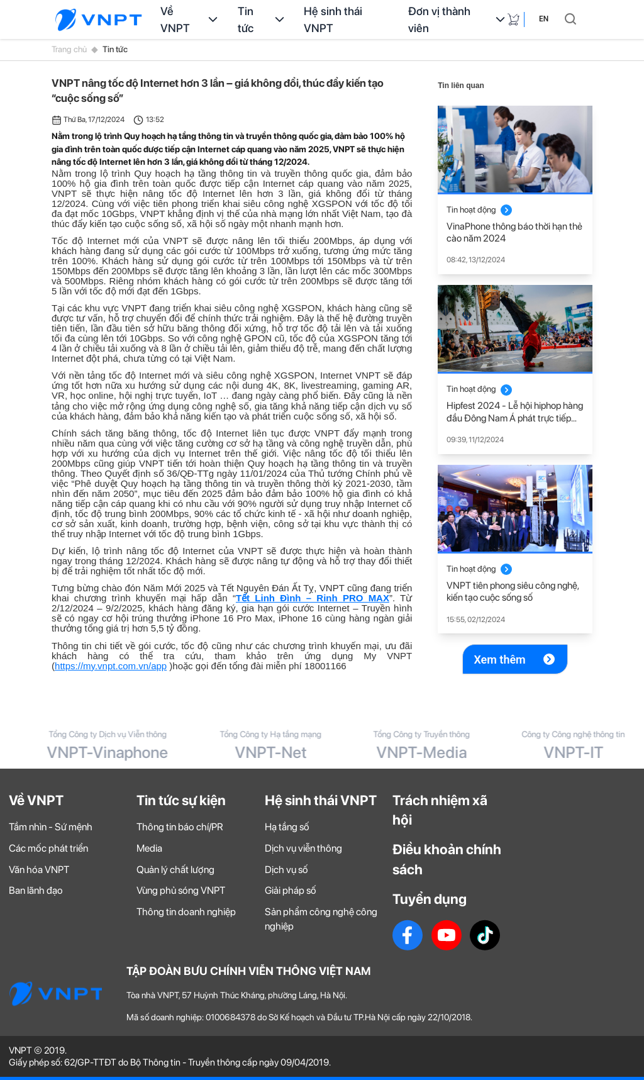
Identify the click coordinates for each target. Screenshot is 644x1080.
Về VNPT (190, 19)
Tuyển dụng (429, 899)
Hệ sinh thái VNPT (333, 19)
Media (149, 848)
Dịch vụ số (286, 870)
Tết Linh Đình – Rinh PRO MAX (312, 598)
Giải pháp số (290, 890)
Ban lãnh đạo (36, 890)
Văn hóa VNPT (39, 870)
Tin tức (262, 19)
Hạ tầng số (287, 827)
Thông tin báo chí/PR (179, 827)
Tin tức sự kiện (181, 800)
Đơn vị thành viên (457, 19)
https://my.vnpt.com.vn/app (111, 665)
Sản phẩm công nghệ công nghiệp (321, 919)
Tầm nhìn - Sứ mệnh (50, 827)
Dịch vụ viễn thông (303, 848)
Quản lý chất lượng (175, 870)
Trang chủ (69, 49)
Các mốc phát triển (48, 848)
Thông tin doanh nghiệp (186, 912)
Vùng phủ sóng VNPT (180, 890)
